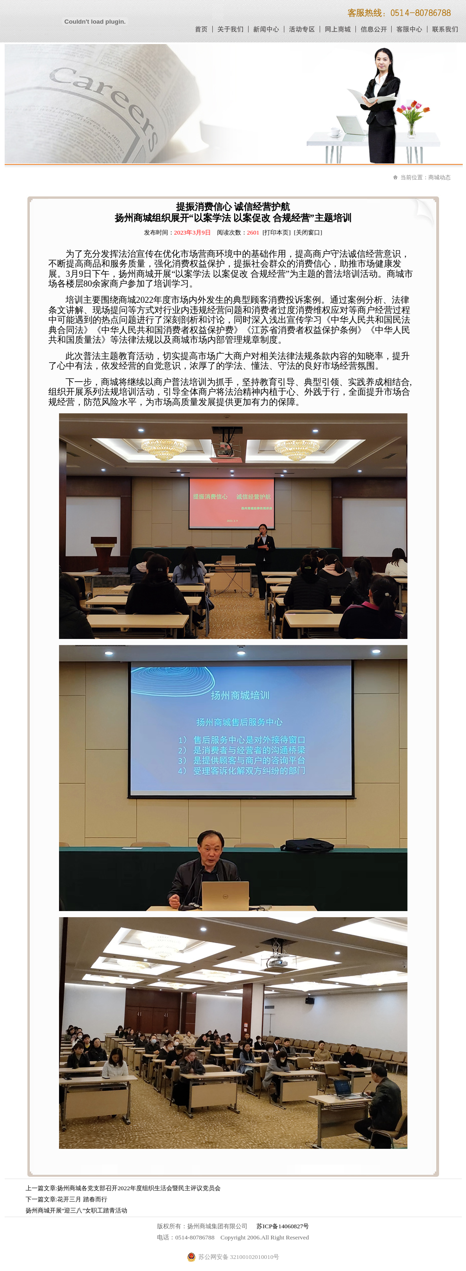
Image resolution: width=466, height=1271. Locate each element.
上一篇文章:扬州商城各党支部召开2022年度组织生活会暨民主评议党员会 (123, 1188)
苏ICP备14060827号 (282, 1226)
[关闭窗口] (308, 232)
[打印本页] (277, 232)
